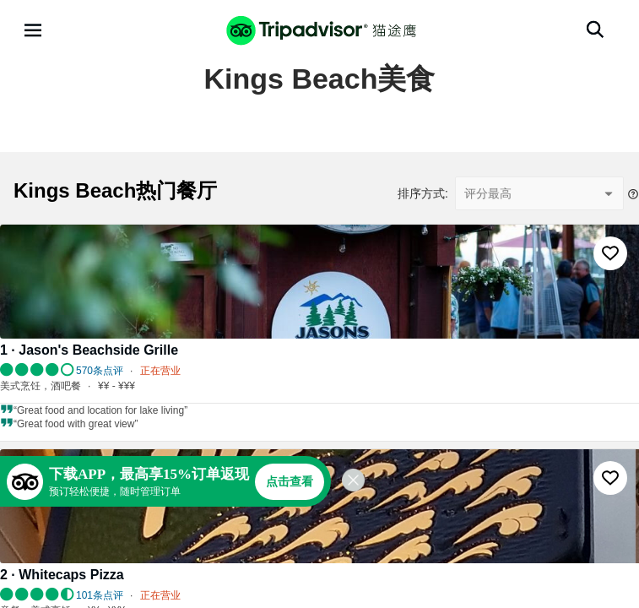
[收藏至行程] (610, 253)
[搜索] (595, 29)
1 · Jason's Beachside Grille (89, 350)
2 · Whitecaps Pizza (62, 574)
